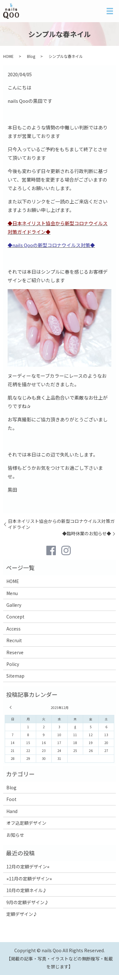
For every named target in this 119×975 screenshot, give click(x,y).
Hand (11, 811)
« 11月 (11, 707)
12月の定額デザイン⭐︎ (28, 866)
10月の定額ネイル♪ (26, 890)
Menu (12, 593)
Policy (12, 664)
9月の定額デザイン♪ (27, 902)
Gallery (13, 605)
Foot (11, 799)
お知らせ (15, 835)
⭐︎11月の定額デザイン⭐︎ (29, 878)
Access (13, 628)
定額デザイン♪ (21, 914)
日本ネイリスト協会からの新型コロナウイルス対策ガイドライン (61, 524)
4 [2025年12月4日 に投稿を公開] (75, 726)
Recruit (14, 640)
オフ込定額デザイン (26, 823)
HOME (8, 56)
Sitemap (15, 676)
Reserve (14, 652)
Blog (31, 56)
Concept (15, 616)
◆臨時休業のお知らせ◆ (86, 534)
